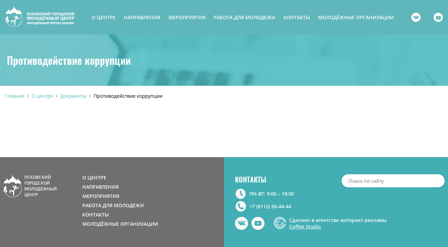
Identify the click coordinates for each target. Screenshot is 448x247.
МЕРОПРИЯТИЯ (186, 17)
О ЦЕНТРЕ (104, 17)
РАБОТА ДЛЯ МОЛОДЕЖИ (244, 17)
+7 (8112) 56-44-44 (270, 206)
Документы (73, 96)
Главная (14, 96)
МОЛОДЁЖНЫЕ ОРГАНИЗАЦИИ (356, 17)
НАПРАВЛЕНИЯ (142, 17)
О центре (42, 96)
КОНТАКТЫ (296, 17)
